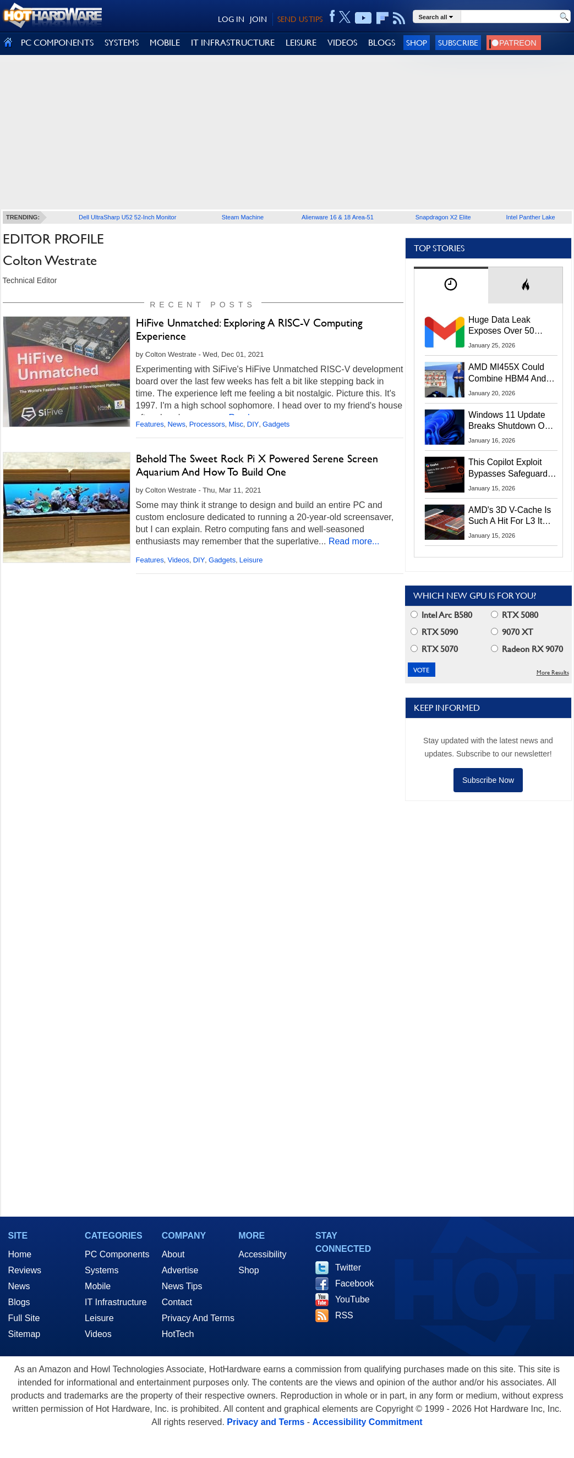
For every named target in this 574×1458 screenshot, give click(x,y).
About (173, 1254)
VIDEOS (342, 42)
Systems (101, 1270)
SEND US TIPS (299, 19)
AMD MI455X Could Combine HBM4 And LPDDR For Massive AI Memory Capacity (512, 373)
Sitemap (24, 1334)
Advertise (180, 1270)
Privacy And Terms (198, 1318)
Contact (177, 1302)
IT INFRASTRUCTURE (233, 42)
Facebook (354, 1283)
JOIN (258, 19)
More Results (553, 672)
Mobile (98, 1286)
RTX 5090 (434, 632)
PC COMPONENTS (57, 42)
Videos (178, 560)
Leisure (251, 560)
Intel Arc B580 (441, 615)
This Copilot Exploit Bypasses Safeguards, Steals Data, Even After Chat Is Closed (512, 468)
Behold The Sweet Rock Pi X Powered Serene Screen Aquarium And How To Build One (257, 465)
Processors (207, 424)
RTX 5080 (514, 615)
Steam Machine (243, 217)
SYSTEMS (122, 42)
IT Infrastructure (116, 1302)
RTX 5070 (434, 649)
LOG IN (231, 19)
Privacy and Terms (265, 1422)
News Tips (182, 1286)
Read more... (354, 541)
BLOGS (381, 42)
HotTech (178, 1334)
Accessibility (262, 1254)
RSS (344, 1315)
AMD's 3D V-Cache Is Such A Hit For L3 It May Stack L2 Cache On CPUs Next (509, 516)
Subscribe (458, 42)
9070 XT (512, 632)
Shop (416, 42)
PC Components (117, 1254)
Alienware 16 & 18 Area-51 (338, 217)
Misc (235, 424)
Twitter (348, 1267)
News (176, 424)
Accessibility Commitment (368, 1422)
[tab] (451, 285)
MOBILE (165, 42)
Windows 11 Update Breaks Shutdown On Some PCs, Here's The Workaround (512, 421)
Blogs (19, 1302)
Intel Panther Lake (530, 217)
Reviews (24, 1270)
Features (150, 424)
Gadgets (276, 424)
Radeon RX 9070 (527, 649)
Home (20, 1254)
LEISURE (301, 42)
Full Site (24, 1318)
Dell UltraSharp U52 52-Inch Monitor (127, 217)
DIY (253, 424)
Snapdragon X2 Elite (443, 217)
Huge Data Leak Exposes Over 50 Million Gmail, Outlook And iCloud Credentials (512, 326)
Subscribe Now (488, 780)
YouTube (352, 1299)
